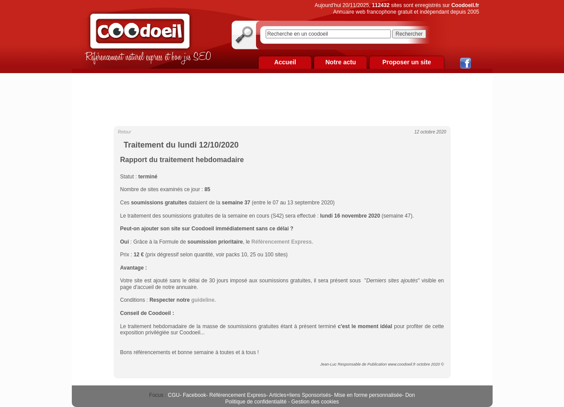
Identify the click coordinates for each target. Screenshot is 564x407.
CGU (174, 395)
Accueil (285, 62)
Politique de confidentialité (255, 402)
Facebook (194, 395)
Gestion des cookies (315, 402)
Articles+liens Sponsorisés (299, 395)
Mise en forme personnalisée (368, 395)
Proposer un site (406, 62)
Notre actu (340, 62)
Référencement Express (237, 395)
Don (410, 395)
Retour (124, 132)
